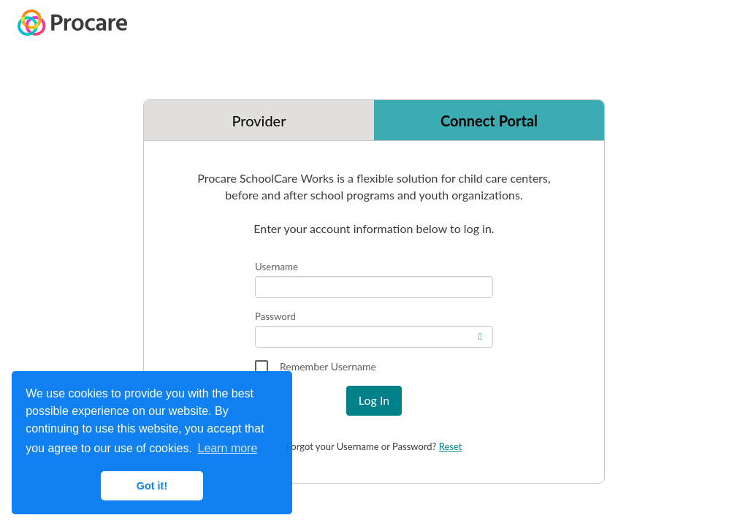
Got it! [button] (152, 486)
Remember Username (328, 366)
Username (276, 266)
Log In (374, 400)
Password (275, 316)
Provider (259, 120)
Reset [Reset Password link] (450, 446)
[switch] (482, 334)
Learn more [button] (228, 448)
